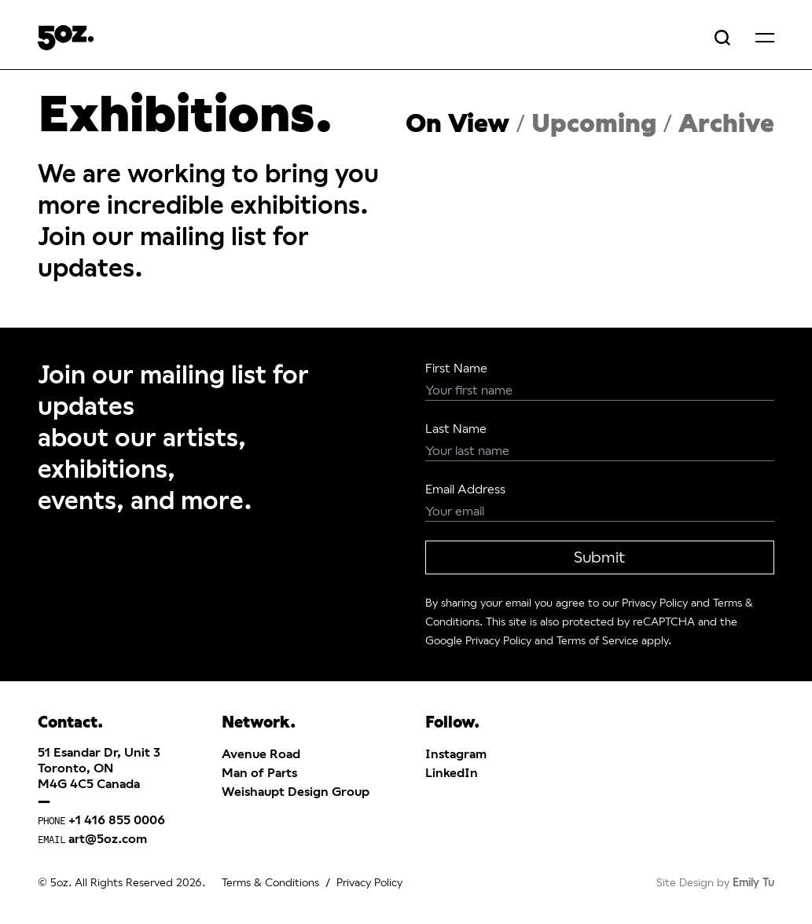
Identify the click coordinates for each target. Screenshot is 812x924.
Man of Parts (259, 772)
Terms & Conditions (270, 882)
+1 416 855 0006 (116, 819)
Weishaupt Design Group (295, 791)
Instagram (456, 753)
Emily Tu (753, 882)
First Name (456, 368)
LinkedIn (451, 772)
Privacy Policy (655, 602)
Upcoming (593, 123)
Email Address (465, 489)
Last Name (456, 428)
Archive (726, 123)
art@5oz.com (107, 838)
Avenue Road (261, 753)
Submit (599, 557)
